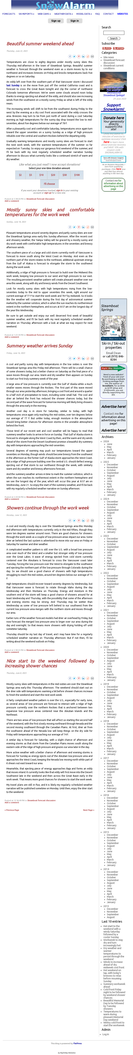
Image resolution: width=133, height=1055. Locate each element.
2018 (106, 721)
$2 (20, 175)
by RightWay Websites (66, 1053)
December (112, 464)
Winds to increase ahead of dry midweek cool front (113, 965)
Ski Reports (26, 14)
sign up (47, 193)
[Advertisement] (51, 32)
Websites (122, 14)
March (110, 452)
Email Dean (113, 353)
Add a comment (12, 201)
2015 (106, 832)
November (112, 467)
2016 (106, 795)
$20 (53, 175)
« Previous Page (12, 810)
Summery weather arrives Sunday (39, 345)
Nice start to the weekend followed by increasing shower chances (49, 663)
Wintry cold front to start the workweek (113, 1024)
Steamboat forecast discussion (40, 199)
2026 (106, 441)
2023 (106, 536)
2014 (106, 869)
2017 (106, 758)
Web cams (44, 14)
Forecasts (8, 14)
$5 (30, 175)
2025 (106, 462)
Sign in (74, 20)
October (111, 470)
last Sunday (12, 85)
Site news (108, 57)
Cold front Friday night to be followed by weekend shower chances (114, 993)
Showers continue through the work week (47, 507)
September (113, 473)
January (111, 458)
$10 (41, 175)
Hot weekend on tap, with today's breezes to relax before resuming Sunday (112, 976)
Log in (106, 1034)
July (109, 478)
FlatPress (77, 1043)
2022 (106, 573)
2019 (106, 684)
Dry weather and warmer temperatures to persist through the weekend (113, 954)
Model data (84, 14)
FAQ (97, 14)
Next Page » (88, 810)
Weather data (63, 14)
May (109, 447)
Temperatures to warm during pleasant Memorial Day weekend (113, 1015)
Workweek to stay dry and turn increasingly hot (113, 943)
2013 (106, 906)
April (109, 449)
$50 (65, 175)
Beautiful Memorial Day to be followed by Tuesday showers (113, 1004)
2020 (106, 647)
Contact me (111, 180)
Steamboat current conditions (113, 67)
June (109, 444)
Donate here (113, 123)
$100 (77, 175)
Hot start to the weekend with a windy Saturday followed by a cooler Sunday (111, 932)
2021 (106, 610)
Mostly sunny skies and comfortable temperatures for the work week (49, 212)
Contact (108, 14)
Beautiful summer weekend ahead (39, 43)
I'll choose (49, 184)
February (111, 455)
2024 (106, 499)
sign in (59, 190)
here (106, 141)
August (111, 475)
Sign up (55, 20)
